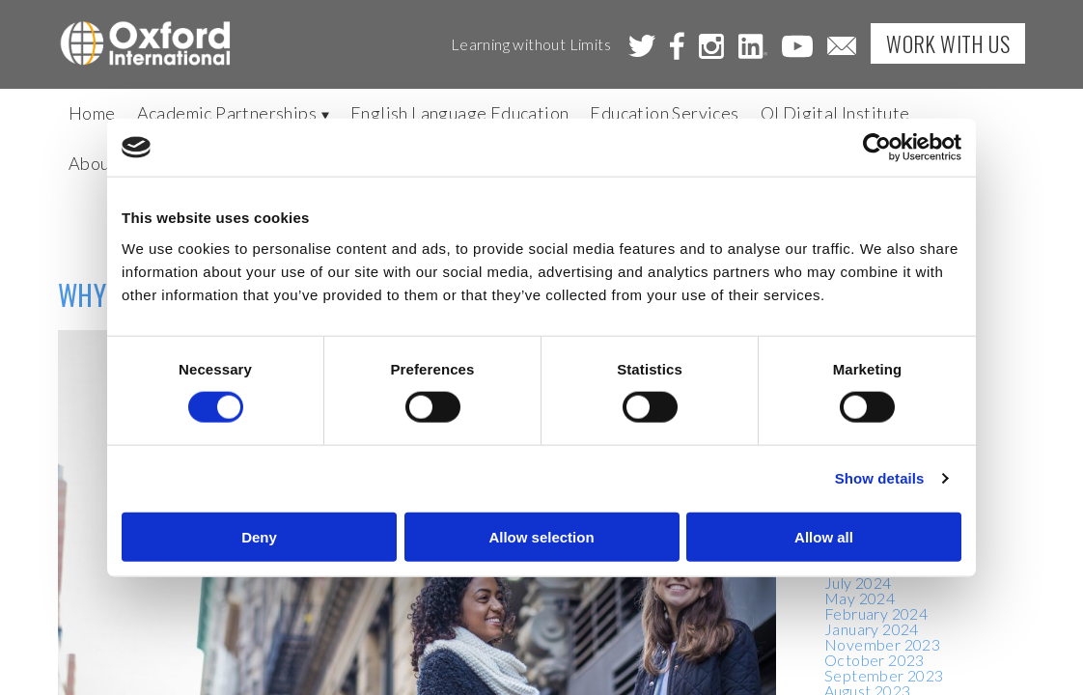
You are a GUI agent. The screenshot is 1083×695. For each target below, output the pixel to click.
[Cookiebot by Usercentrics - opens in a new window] (876, 147)
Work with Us (948, 43)
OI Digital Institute (835, 113)
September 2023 (884, 675)
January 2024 (871, 629)
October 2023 (874, 660)
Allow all (823, 536)
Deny (259, 536)
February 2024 (876, 613)
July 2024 (858, 582)
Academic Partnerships (233, 113)
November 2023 (882, 644)
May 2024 (859, 598)
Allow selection (541, 536)
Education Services (664, 113)
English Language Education (459, 113)
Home (92, 113)
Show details (880, 478)
